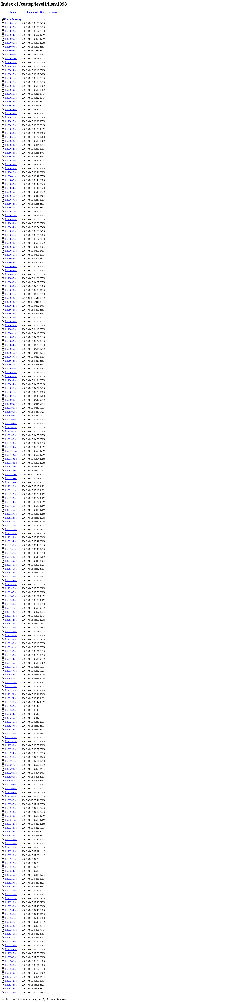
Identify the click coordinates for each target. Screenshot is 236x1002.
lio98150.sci (11, 604)
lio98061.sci (11, 254)
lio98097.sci (11, 396)
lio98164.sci (11, 659)
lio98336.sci (11, 918)
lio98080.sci (11, 329)
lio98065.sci (11, 270)
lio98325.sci (11, 875)
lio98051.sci (11, 215)
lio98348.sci (11, 965)
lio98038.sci (11, 164)
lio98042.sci (11, 180)
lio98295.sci (11, 757)
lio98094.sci (11, 384)
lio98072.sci (11, 298)
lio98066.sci (11, 274)
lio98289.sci (11, 733)
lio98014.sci (11, 70)
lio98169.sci (11, 678)
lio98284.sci (11, 714)
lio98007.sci (11, 46)
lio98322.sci (11, 863)
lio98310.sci (11, 816)
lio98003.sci (11, 31)
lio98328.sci (11, 886)
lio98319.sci (11, 851)
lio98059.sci (11, 247)
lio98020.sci (11, 94)
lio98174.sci (11, 698)
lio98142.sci (11, 572)
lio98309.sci (11, 812)
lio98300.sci (11, 776)
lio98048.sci (11, 203)
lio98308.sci (11, 808)
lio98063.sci (11, 262)
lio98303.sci (11, 788)
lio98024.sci (11, 109)
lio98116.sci (11, 470)
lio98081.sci (11, 333)
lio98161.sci (11, 647)
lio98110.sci (11, 447)
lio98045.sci (11, 192)
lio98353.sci (11, 984)
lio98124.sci (11, 502)
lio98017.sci (11, 82)
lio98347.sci (11, 961)
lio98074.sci (11, 305)
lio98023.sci (11, 105)
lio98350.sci (11, 973)
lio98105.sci (11, 427)
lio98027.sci (11, 121)
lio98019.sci (11, 90)
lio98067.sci (11, 278)
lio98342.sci (11, 941)
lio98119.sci (11, 482)
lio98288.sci (11, 729)
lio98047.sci (11, 199)
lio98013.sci (11, 66)
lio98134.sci (11, 541)
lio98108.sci (11, 439)
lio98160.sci (11, 643)
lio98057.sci (11, 239)
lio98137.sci (11, 553)
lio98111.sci (11, 451)
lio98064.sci (11, 266)
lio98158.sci (11, 635)
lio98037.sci (11, 160)
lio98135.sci (11, 545)
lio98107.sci (11, 435)
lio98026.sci (11, 117)
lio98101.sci (11, 411)
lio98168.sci (11, 674)
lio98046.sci (11, 196)
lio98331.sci (11, 898)
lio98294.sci (11, 753)
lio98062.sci (11, 258)
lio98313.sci (11, 827)
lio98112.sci (11, 455)
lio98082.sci (11, 337)
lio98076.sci (11, 313)
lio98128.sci (11, 517)
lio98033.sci (11, 145)
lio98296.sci (11, 761)
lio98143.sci (11, 576)
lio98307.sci (11, 804)
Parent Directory (13, 19)
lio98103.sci (11, 419)
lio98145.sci (11, 584)
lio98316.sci (11, 839)
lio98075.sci (11, 309)
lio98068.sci (11, 282)
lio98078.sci (11, 321)
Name (13, 12)
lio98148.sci (11, 596)
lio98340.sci (11, 933)
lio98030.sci (11, 133)
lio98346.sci (11, 957)
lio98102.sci (11, 415)
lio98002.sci (11, 27)
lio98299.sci (11, 773)
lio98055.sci (11, 231)
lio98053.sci (11, 223)
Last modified (30, 12)
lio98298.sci (11, 769)
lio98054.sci (11, 227)
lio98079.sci (11, 325)
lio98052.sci (11, 219)
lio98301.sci (11, 780)
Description (52, 12)
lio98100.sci (11, 408)
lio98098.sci (11, 400)
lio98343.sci (11, 945)
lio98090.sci (11, 368)
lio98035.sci (11, 152)
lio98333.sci (11, 906)
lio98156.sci (11, 627)
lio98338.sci (11, 926)
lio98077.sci (11, 317)
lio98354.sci (11, 988)
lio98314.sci (11, 831)
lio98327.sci (11, 882)
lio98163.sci (11, 655)
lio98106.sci (11, 431)
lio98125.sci (11, 506)
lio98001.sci (11, 23)
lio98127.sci (11, 513)
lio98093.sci (11, 380)
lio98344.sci (11, 949)
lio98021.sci (11, 97)
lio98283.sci (11, 710)
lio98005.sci (11, 39)
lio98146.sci (11, 588)
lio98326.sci (11, 878)
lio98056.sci (11, 235)
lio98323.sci (11, 867)
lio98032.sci (11, 141)
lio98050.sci (11, 211)
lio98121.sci (11, 490)
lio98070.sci (11, 290)
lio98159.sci (11, 639)
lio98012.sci (11, 62)
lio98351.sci (11, 977)
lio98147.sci (11, 592)
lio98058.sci (11, 243)
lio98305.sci (11, 796)
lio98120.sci (11, 486)
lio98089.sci (11, 364)
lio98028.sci (11, 125)
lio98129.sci (11, 521)
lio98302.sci (11, 784)
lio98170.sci (11, 682)
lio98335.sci (11, 914)
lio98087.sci (11, 356)
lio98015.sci (11, 74)
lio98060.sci (11, 251)
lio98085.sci (11, 349)
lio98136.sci (11, 549)
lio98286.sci (11, 721)
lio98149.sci (11, 600)
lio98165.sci (11, 663)
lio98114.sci (11, 462)
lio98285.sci (11, 718)
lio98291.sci (11, 741)
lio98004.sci (11, 35)
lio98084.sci (11, 345)
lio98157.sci (11, 631)
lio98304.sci (11, 792)
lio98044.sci (11, 188)
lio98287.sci (11, 725)
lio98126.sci (11, 510)
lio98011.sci (11, 58)
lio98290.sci (11, 737)
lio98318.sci (11, 847)
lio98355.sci (11, 992)
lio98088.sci (11, 360)
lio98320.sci (11, 855)
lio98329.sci (11, 890)
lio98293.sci (11, 749)
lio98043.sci (11, 184)
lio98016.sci (11, 78)
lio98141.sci (11, 568)
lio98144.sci (11, 580)
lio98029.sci (11, 129)
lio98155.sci (11, 623)
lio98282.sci (11, 706)
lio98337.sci (11, 922)
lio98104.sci (11, 423)
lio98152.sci (11, 612)
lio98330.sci (11, 894)
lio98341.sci (11, 937)
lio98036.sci (11, 156)
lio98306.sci (11, 800)
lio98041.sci (11, 176)
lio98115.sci (11, 466)
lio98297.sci (11, 765)
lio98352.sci (11, 981)
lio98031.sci (11, 137)
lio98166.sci (11, 667)
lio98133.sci (11, 537)
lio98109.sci (11, 443)
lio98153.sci (11, 616)
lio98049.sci (11, 207)
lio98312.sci (11, 824)
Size (42, 12)
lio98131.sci (11, 529)
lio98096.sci (11, 392)
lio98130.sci (11, 525)
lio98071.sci (11, 294)
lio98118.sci (11, 478)
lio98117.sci (11, 474)
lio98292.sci (11, 745)
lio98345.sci (11, 953)
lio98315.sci (11, 835)
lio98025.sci (11, 113)
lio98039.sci (11, 168)
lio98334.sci (11, 910)
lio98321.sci (11, 859)
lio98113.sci (11, 459)
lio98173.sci (11, 694)
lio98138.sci (11, 557)
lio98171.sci (11, 686)
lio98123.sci (11, 498)
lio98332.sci (11, 902)
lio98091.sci (11, 372)
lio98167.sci (11, 670)
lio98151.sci (11, 608)
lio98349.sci (11, 969)
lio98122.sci (11, 494)
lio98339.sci (11, 929)
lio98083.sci (11, 341)
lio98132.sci (11, 533)
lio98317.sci (11, 843)
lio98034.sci (11, 148)
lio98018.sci (11, 86)
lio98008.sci (11, 50)
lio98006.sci (11, 43)
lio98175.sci (11, 702)
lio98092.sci (11, 376)
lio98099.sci (11, 404)
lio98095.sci (11, 388)
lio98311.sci (11, 820)
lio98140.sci (11, 564)
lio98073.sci (11, 302)
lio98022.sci (11, 101)
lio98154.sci (11, 619)
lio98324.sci (11, 871)
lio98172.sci (11, 690)
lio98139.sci (11, 561)
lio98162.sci (11, 651)
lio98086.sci (11, 353)
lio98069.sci (11, 286)
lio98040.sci (11, 172)
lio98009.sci (11, 54)
